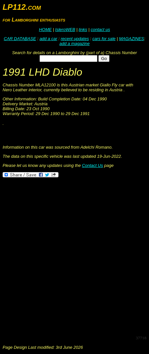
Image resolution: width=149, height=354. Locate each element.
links (83, 29)
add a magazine (74, 43)
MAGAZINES (131, 38)
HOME (45, 29)
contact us (100, 29)
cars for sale (104, 38)
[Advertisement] (74, 256)
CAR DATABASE (20, 38)
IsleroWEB (65, 29)
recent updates (75, 38)
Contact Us (92, 165)
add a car (48, 38)
